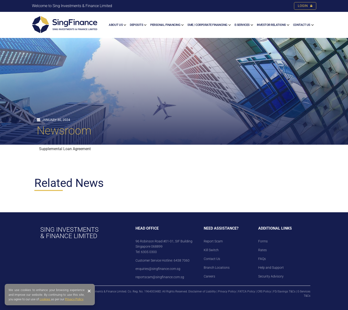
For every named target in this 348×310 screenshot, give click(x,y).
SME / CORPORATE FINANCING (207, 25)
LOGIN (305, 6)
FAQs (262, 259)
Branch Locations (217, 267)
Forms (263, 241)
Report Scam (213, 241)
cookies (45, 299)
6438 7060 (181, 260)
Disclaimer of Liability (202, 291)
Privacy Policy (227, 291)
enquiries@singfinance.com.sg (158, 269)
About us (116, 25)
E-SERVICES (242, 25)
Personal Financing (165, 25)
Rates (262, 250)
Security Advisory (271, 276)
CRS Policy (264, 291)
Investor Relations (271, 25)
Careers (209, 276)
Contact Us (301, 25)
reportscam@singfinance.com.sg (160, 277)
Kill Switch (211, 250)
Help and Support (271, 267)
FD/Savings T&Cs (284, 291)
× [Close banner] (89, 291)
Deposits (136, 25)
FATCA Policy (246, 291)
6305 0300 (149, 252)
